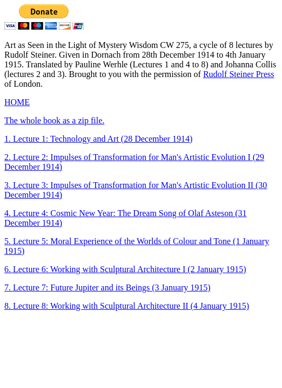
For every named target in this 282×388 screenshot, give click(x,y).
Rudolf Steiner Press (238, 74)
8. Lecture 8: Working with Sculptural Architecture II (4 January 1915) (126, 305)
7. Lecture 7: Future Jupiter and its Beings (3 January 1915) (107, 287)
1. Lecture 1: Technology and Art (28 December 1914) (98, 138)
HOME (17, 102)
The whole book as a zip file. (54, 120)
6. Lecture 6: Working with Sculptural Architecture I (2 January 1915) (125, 269)
